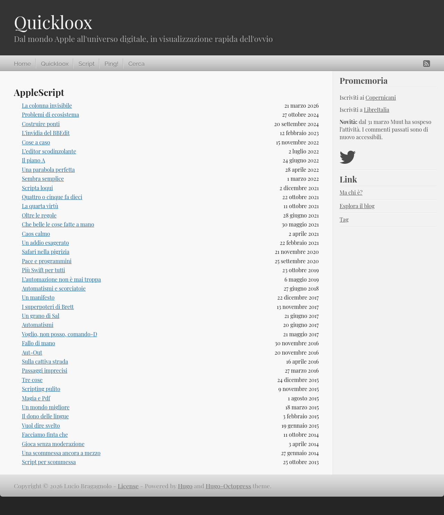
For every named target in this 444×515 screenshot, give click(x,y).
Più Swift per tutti (43, 270)
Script (86, 63)
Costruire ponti (41, 123)
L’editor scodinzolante (49, 151)
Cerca (136, 63)
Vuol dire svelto (41, 425)
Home (22, 63)
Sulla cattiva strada (45, 361)
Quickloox (53, 22)
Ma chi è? (351, 192)
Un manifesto (38, 297)
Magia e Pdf (36, 398)
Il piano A (33, 160)
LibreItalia (376, 109)
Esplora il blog (357, 206)
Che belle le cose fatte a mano (58, 224)
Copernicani (381, 97)
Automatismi (37, 324)
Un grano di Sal (40, 315)
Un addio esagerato (45, 242)
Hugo (185, 486)
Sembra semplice (43, 178)
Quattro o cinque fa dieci (52, 197)
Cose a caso (36, 142)
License (128, 486)
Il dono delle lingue (45, 416)
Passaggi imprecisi (44, 370)
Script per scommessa (49, 461)
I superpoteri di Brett (48, 306)
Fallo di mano (38, 343)
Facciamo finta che (45, 434)
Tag (344, 219)
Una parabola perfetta (48, 169)
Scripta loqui (37, 188)
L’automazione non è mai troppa (61, 279)
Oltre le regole (39, 215)
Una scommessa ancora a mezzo (61, 452)
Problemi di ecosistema (50, 114)
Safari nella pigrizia (45, 251)
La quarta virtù (40, 206)
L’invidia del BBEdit (46, 132)
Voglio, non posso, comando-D (59, 334)
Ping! (111, 63)
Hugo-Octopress (228, 486)
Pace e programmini (46, 261)
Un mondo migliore (46, 407)
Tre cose (32, 379)
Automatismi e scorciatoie (54, 288)
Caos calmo (36, 233)
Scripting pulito (41, 388)
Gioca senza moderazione (53, 443)
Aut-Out (32, 352)
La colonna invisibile (47, 105)
